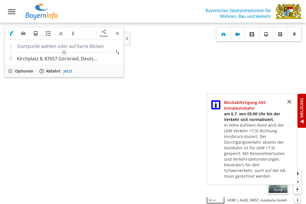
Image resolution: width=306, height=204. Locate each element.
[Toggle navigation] (12, 12)
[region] (153, 113)
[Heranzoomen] (297, 173)
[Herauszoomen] (297, 182)
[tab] (223, 34)
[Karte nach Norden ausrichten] (297, 190)
